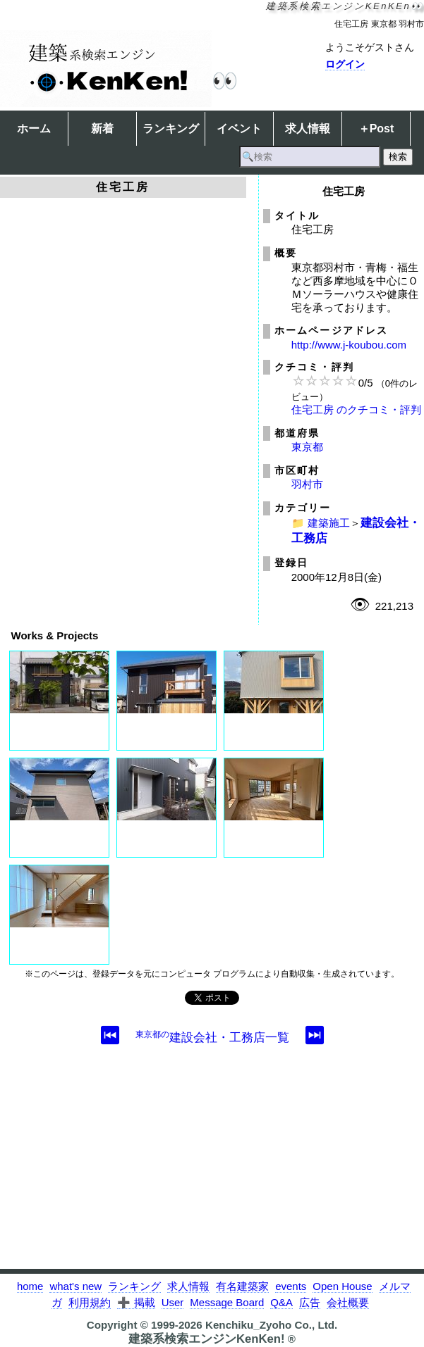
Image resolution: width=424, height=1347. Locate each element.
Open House (342, 1286)
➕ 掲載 (136, 1302)
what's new (75, 1286)
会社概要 (348, 1302)
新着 (102, 128)
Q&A (281, 1302)
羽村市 (307, 484)
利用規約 (89, 1302)
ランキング (171, 128)
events (290, 1286)
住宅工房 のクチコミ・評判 (356, 409)
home (30, 1286)
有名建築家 (242, 1286)
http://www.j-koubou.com (348, 345)
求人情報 (307, 128)
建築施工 (329, 523)
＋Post (376, 128)
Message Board (227, 1302)
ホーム (34, 128)
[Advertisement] (212, 1170)
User (173, 1302)
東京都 (307, 447)
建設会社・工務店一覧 (212, 1037)
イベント (239, 128)
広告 (309, 1302)
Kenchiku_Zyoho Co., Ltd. (271, 1325)
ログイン (345, 64)
